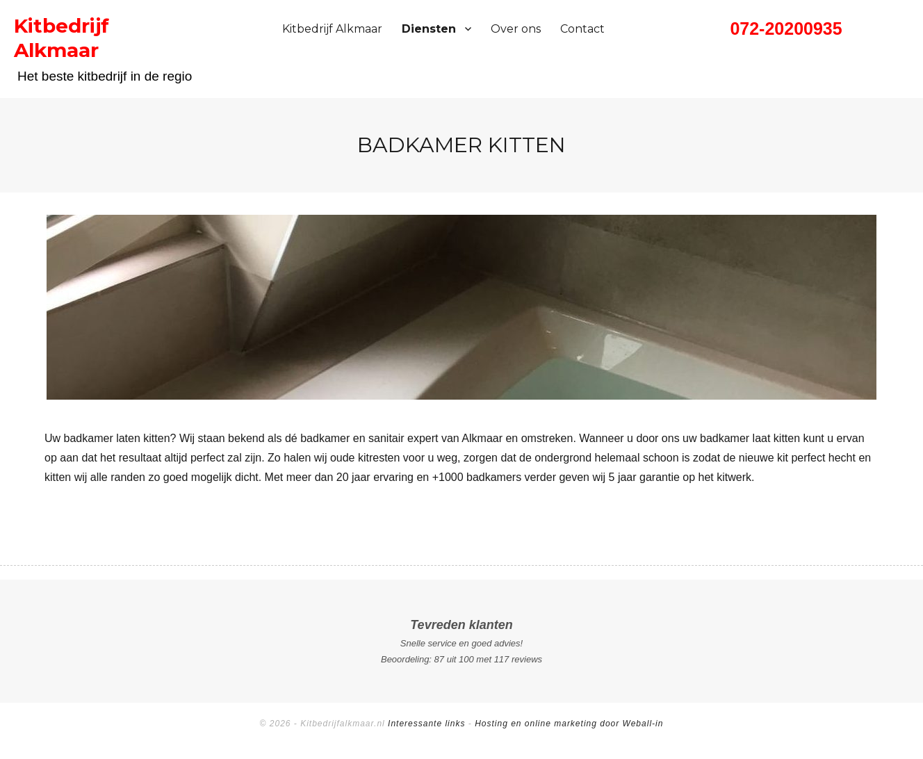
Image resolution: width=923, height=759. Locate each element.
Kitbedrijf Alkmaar (332, 28)
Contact (582, 28)
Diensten (429, 28)
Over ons (516, 28)
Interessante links (426, 723)
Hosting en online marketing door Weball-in (569, 723)
